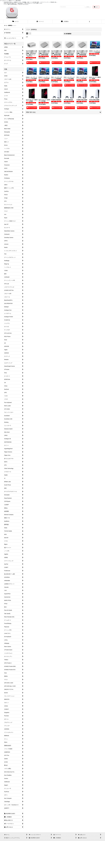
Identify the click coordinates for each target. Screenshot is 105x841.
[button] (89, 21)
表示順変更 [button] (67, 33)
